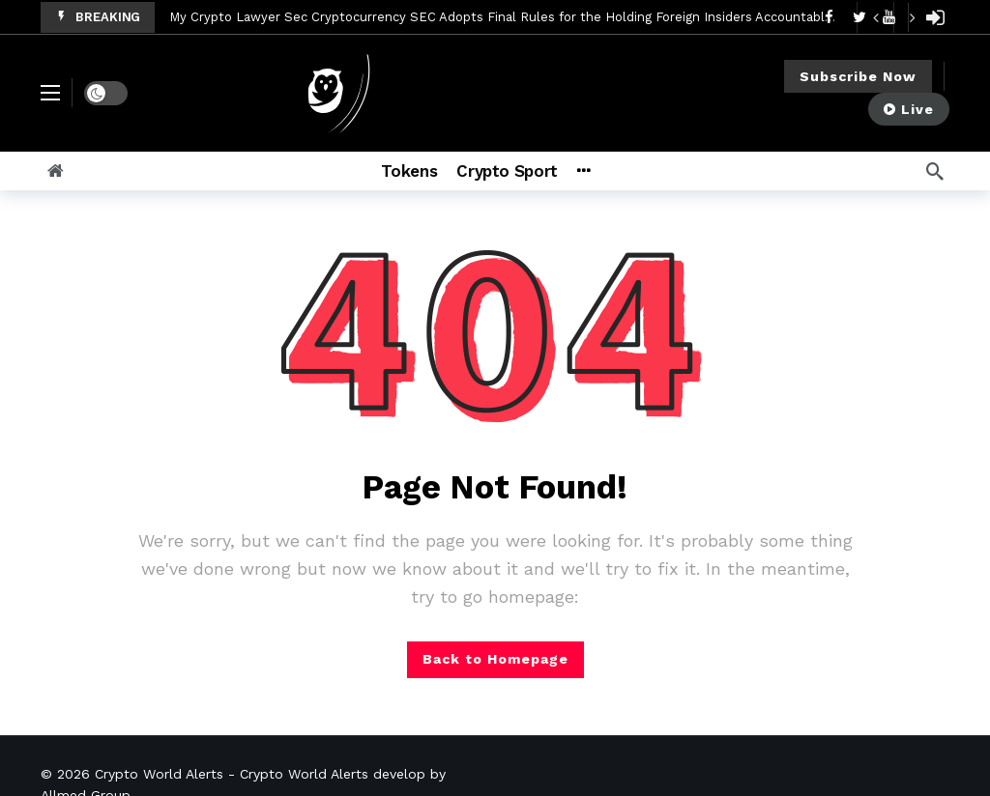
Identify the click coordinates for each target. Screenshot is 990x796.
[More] (609, 171)
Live (909, 109)
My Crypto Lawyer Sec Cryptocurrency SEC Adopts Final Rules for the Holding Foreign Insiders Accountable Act (513, 17)
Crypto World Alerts (159, 774)
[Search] (934, 170)
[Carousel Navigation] (893, 17)
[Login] (934, 17)
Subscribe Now (858, 76)
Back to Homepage (495, 659)
